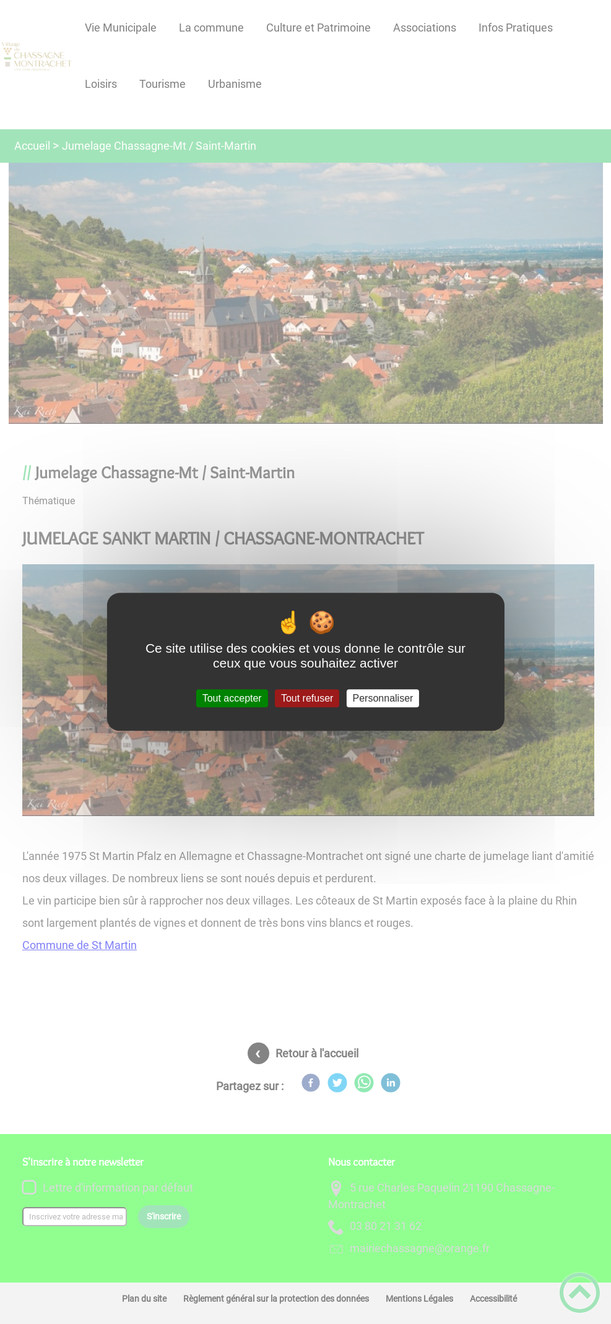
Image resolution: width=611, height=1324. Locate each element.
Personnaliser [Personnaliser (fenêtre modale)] (383, 698)
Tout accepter (232, 698)
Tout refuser (307, 698)
